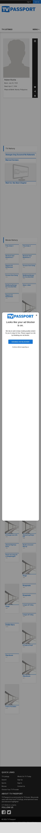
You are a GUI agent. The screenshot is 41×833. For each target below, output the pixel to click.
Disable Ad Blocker (20, 342)
